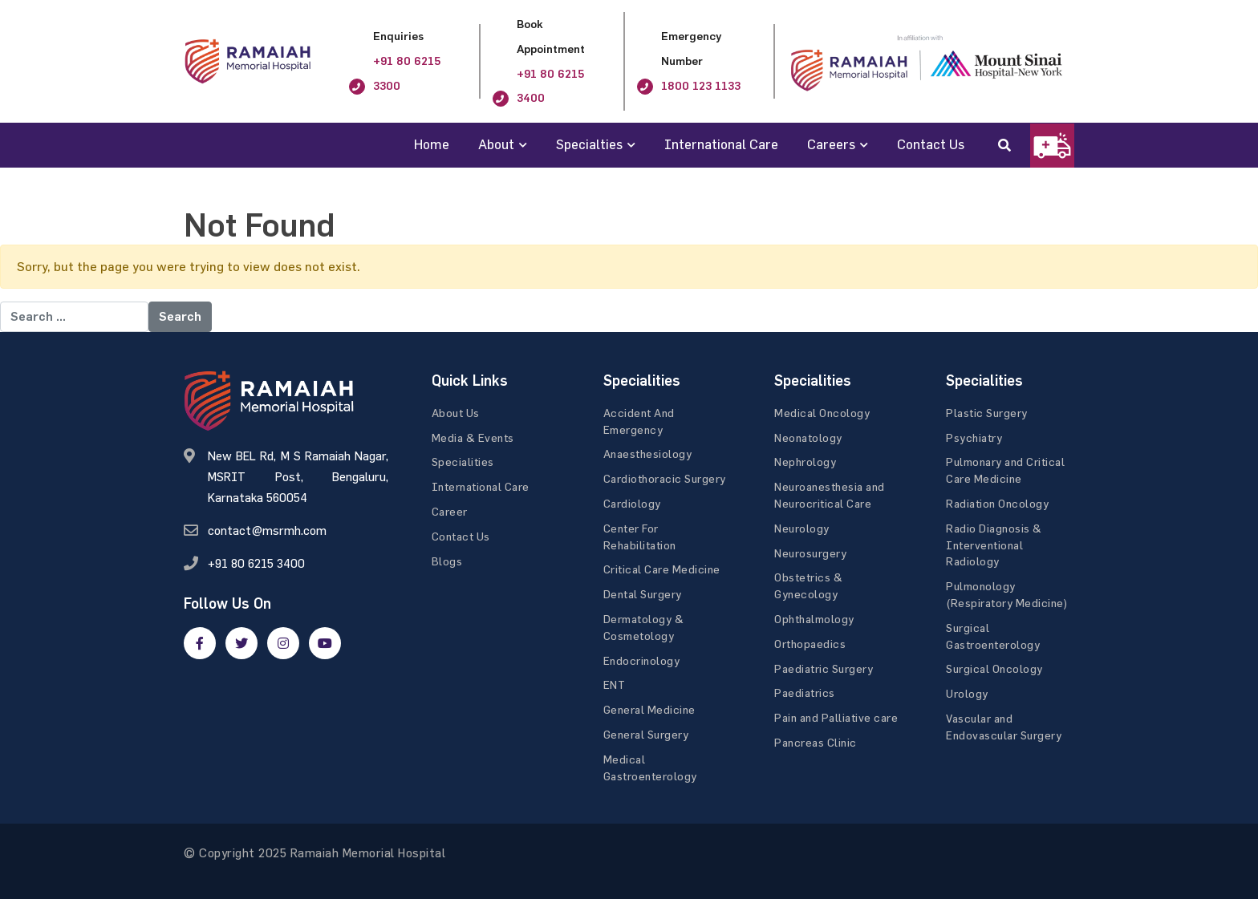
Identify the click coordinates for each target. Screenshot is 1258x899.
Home (431, 144)
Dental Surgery (642, 594)
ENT (614, 684)
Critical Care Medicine (661, 569)
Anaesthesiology (647, 453)
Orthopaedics (810, 643)
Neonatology (808, 437)
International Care (721, 144)
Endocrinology (641, 660)
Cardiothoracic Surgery (664, 478)
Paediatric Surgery (823, 668)
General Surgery (646, 734)
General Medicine (649, 709)
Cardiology (632, 503)
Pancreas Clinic (815, 742)
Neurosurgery (810, 553)
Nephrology (805, 461)
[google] (283, 643)
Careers (831, 144)
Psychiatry (974, 437)
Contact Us (930, 144)
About (496, 144)
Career (450, 511)
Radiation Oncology (997, 503)
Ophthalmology (814, 619)
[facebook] (200, 643)
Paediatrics (804, 692)
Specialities (463, 461)
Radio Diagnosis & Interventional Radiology (994, 545)
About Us (456, 412)
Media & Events (473, 437)
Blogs (447, 561)
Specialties (589, 144)
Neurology (802, 528)
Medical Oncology (822, 412)
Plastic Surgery (987, 412)
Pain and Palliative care (836, 717)
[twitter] (241, 643)
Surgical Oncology (994, 668)
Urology (967, 693)
